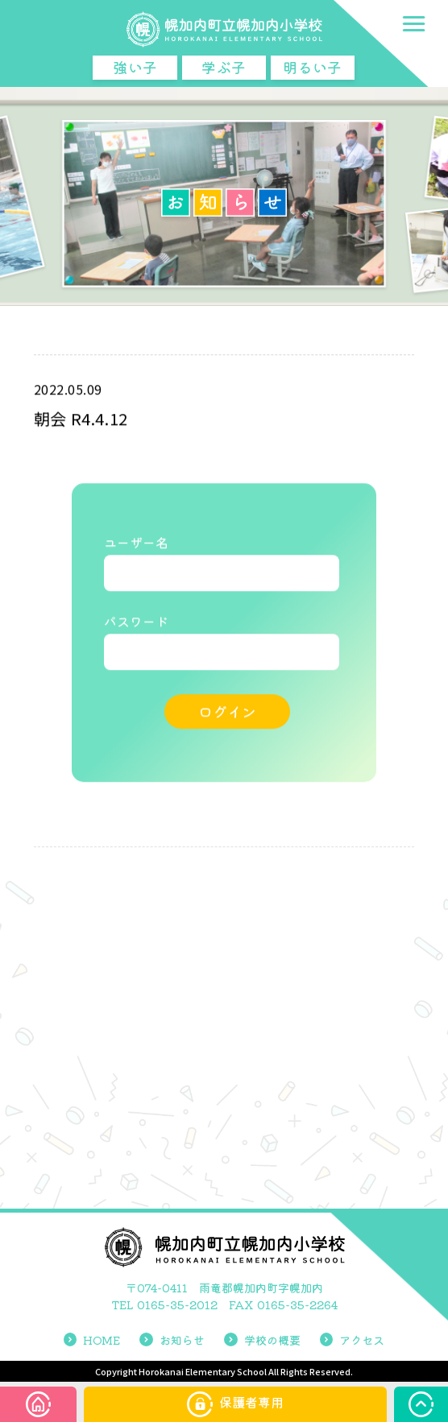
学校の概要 (262, 1340)
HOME (92, 1340)
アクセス (352, 1340)
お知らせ (172, 1340)
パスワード (136, 622)
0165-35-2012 (177, 1304)
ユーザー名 (136, 543)
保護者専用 (235, 1404)
